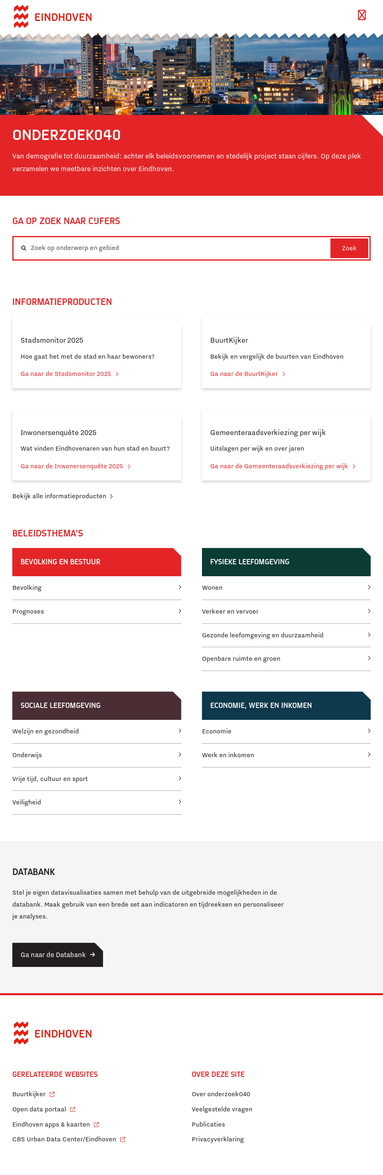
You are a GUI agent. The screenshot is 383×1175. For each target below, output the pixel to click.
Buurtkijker (33, 1093)
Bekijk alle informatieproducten (59, 496)
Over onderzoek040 (221, 1094)
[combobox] (191, 248)
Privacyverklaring (218, 1139)
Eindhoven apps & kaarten (55, 1123)
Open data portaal (43, 1108)
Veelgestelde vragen (222, 1109)
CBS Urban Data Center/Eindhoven (64, 1139)
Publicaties (208, 1124)
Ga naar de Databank (53, 955)
